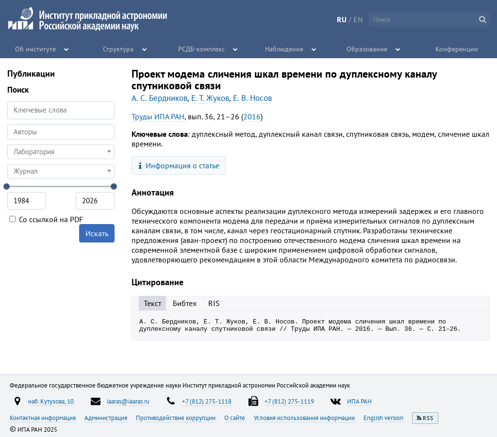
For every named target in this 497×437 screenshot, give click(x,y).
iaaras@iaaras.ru (128, 401)
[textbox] (61, 152)
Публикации (31, 73)
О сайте (235, 417)
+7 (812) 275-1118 (207, 401)
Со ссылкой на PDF (46, 219)
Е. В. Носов (252, 98)
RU (342, 19)
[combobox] (61, 132)
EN (358, 19)
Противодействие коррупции (176, 417)
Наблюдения (284, 48)
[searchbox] (61, 131)
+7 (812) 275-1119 (289, 401)
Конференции (456, 48)
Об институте (36, 48)
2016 (252, 116)
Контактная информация (43, 417)
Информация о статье (179, 165)
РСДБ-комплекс (201, 48)
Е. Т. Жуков (210, 98)
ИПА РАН (359, 401)
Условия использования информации (305, 417)
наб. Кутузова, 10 (51, 401)
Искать (96, 233)
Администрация (106, 417)
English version (384, 417)
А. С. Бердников (159, 98)
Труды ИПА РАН (158, 116)
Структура (118, 48)
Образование (367, 48)
